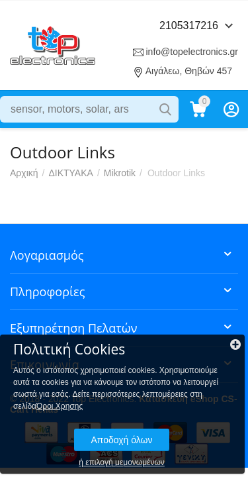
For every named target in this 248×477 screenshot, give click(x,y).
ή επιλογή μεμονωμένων (122, 462)
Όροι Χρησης (59, 406)
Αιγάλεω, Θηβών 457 (188, 71)
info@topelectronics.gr (191, 51)
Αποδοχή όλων (121, 440)
